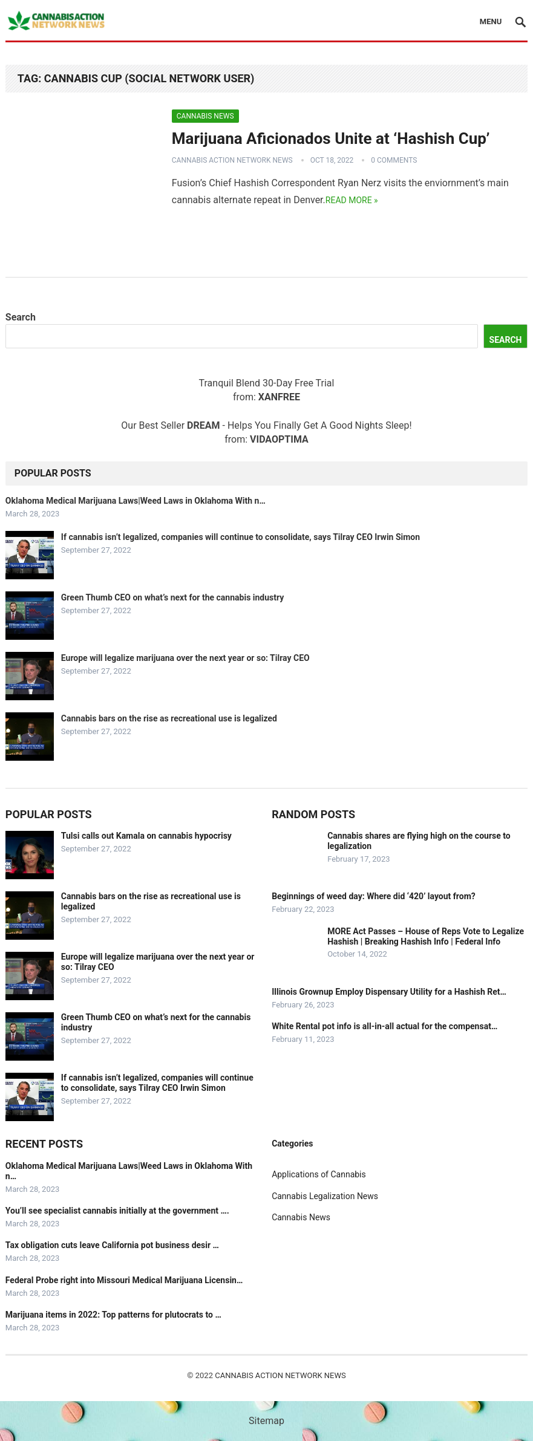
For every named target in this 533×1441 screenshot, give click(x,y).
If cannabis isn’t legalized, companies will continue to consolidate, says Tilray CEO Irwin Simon (240, 537)
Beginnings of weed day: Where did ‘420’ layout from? (374, 896)
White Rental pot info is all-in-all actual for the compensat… (384, 1026)
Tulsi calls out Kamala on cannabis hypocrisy (146, 836)
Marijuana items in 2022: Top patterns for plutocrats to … (113, 1314)
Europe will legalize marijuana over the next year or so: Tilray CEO (185, 658)
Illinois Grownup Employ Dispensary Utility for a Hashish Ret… (389, 992)
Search (20, 317)
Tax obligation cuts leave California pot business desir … (112, 1245)
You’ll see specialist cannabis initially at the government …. (117, 1210)
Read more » (351, 200)
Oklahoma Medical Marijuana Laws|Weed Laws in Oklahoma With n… (135, 501)
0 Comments (394, 160)
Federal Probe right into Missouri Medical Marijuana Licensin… (124, 1280)
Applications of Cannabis (319, 1174)
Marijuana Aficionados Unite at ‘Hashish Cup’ (331, 138)
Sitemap (266, 1420)
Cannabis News (205, 116)
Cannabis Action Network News (232, 160)
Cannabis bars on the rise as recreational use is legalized (169, 718)
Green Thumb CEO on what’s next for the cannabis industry (172, 597)
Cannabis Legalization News (325, 1196)
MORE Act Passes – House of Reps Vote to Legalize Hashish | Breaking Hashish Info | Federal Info (425, 936)
